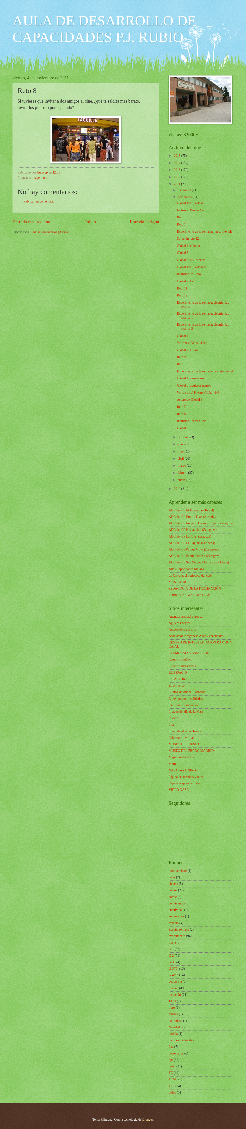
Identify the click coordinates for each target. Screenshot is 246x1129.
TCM (172, 1079)
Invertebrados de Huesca (185, 731)
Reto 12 (182, 295)
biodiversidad (178, 871)
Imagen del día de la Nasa (186, 711)
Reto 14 (182, 224)
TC (171, 1073)
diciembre (185, 190)
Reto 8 (181, 414)
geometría (175, 981)
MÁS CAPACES (180, 582)
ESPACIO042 (178, 679)
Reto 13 (182, 217)
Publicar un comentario (39, 201)
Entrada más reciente (31, 221)
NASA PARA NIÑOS (183, 770)
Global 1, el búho (188, 246)
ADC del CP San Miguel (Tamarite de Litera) (199, 562)
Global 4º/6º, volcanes (191, 267)
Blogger (147, 1119)
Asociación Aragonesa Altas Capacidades (196, 636)
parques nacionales (181, 1040)
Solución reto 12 (188, 238)
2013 (177, 170)
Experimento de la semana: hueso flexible (204, 231)
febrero (183, 473)
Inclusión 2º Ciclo (189, 274)
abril (181, 458)
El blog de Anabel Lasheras (187, 692)
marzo (182, 465)
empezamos (176, 916)
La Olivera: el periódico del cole (190, 575)
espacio (173, 923)
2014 (177, 163)
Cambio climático (180, 659)
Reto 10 (182, 364)
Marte (173, 764)
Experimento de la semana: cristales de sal (205, 371)
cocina (173, 890)
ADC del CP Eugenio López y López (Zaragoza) (201, 523)
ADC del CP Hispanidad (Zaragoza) (193, 530)
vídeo (172, 1092)
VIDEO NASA (179, 790)
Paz (171, 1046)
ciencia (173, 884)
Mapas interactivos (181, 757)
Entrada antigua (144, 221)
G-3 (171, 962)
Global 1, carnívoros (190, 378)
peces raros (176, 1053)
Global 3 (182, 253)
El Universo (176, 685)
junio (181, 444)
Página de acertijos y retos (186, 777)
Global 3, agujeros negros (194, 385)
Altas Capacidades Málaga (186, 569)
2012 (177, 177)
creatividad (176, 910)
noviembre (185, 197)
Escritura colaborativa (183, 705)
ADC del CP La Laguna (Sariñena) (192, 543)
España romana (179, 929)
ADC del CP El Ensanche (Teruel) (191, 510)
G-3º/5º (173, 968)
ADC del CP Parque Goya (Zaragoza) (194, 549)
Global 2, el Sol (187, 350)
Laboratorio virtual (181, 738)
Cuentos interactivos (182, 666)
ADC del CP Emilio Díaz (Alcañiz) (192, 517)
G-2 (171, 955)
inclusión (175, 994)
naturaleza (175, 1021)
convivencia (177, 903)
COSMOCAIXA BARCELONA (190, 653)
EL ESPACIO (178, 672)
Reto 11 (182, 288)
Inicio (90, 221)
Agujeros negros (180, 623)
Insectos (174, 718)
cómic (173, 897)
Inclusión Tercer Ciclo (191, 421)
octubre (183, 437)
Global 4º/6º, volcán (190, 203)
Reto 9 (181, 357)
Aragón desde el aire (182, 629)
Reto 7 (181, 407)
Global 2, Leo (186, 281)
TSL (172, 1086)
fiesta (172, 942)
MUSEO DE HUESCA (184, 744)
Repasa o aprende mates (185, 783)
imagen (37, 177)
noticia (173, 1034)
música (173, 1014)
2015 (177, 155)
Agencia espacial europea (186, 616)
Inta (171, 724)
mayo (182, 451)
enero (182, 480)
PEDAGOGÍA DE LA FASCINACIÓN (195, 588)
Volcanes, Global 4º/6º (192, 343)
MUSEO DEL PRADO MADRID (191, 751)
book (172, 877)
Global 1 (182, 336)
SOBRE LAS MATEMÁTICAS (190, 595)
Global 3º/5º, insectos (191, 260)
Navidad (174, 1027)
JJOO (172, 1001)
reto (45, 177)
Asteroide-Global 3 (189, 399)
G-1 (171, 949)
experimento (177, 936)
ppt (171, 1060)
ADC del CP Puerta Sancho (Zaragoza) (195, 556)
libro (172, 1007)
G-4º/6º (173, 975)
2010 (177, 489)
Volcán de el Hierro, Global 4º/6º (198, 392)
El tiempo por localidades (186, 699)
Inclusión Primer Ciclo (192, 210)
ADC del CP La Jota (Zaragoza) (190, 536)
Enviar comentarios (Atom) (49, 232)
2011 (177, 184)
